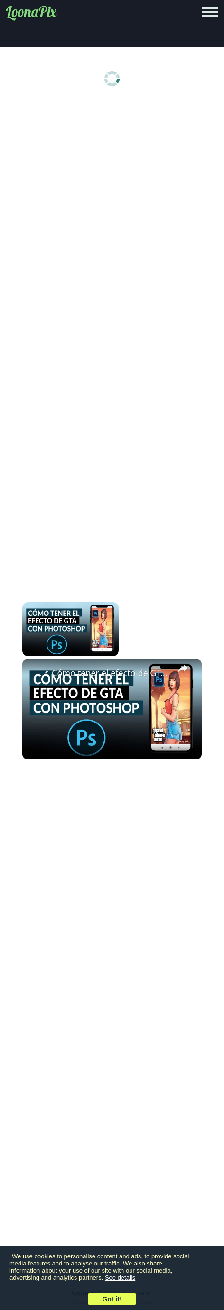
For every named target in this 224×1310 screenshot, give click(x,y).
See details (120, 1277)
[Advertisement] (112, 222)
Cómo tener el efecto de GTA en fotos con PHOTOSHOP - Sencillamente (110, 672)
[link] (37, 673)
